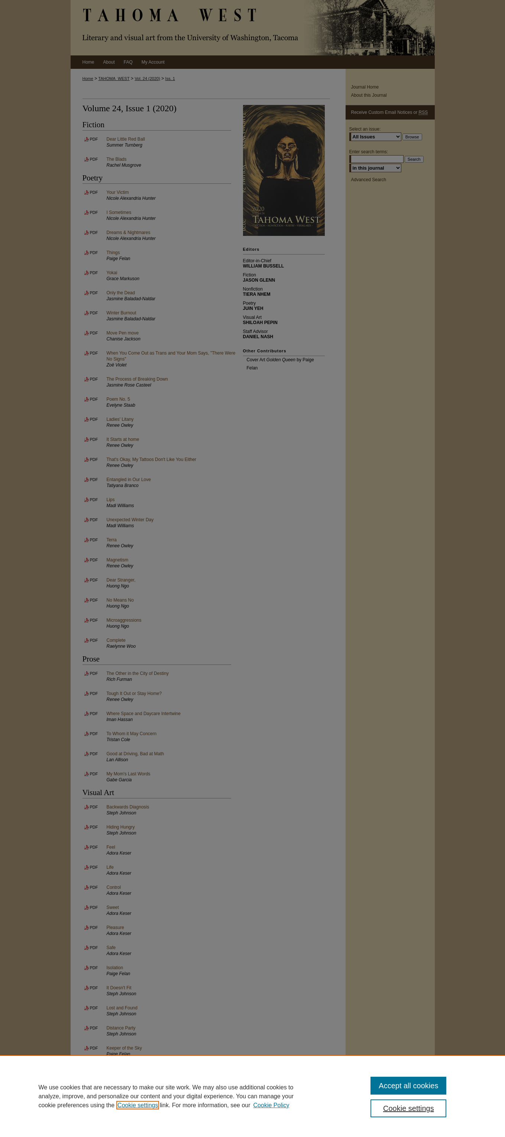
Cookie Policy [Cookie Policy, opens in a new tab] (271, 1105)
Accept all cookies (408, 1086)
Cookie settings (137, 1105)
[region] (252, 1096)
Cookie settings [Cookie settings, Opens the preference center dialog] (408, 1108)
